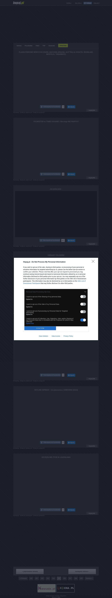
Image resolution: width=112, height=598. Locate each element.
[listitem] (56, 292)
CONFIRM (40, 328)
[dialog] (56, 299)
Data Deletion (43, 336)
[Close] (94, 262)
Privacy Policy (68, 336)
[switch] (83, 296)
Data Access (56, 336)
